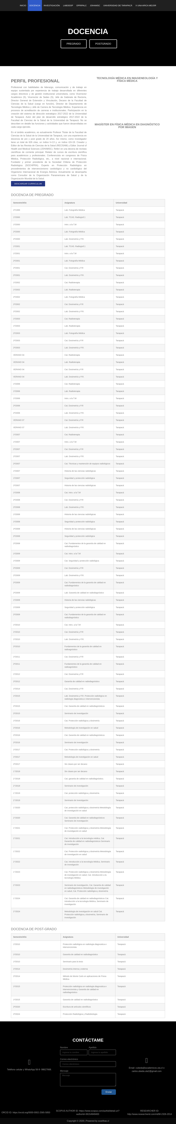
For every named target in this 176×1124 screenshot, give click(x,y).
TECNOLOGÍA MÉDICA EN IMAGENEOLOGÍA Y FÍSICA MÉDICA (127, 79)
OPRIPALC (81, 5)
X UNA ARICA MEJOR (146, 5)
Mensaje (64, 1071)
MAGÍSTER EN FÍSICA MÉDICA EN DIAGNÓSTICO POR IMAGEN (127, 126)
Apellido (93, 1047)
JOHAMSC (95, 5)
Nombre (64, 1047)
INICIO (23, 5)
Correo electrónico (69, 1059)
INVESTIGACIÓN (52, 5)
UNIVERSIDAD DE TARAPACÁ (117, 5)
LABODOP (68, 5)
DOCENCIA (34, 5)
